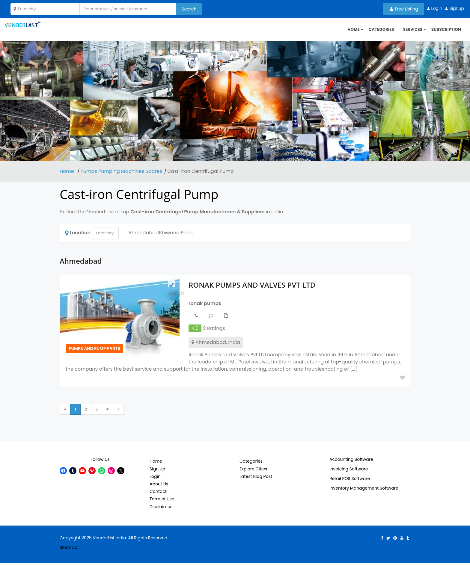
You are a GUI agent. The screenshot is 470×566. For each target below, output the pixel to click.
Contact (158, 495)
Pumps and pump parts (94, 352)
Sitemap (68, 551)
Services (411, 31)
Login (436, 8)
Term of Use (162, 502)
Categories (379, 31)
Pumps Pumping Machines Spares (121, 174)
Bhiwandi (170, 236)
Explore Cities (253, 472)
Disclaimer (161, 510)
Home (67, 174)
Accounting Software (351, 463)
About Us (159, 487)
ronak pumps (205, 307)
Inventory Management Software (363, 492)
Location (78, 236)
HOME (350, 31)
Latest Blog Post (255, 480)
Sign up (157, 472)
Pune (187, 236)
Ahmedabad (143, 236)
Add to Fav (402, 381)
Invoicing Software (348, 473)
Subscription (445, 31)
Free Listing (404, 9)
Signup (456, 8)
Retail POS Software (349, 482)
